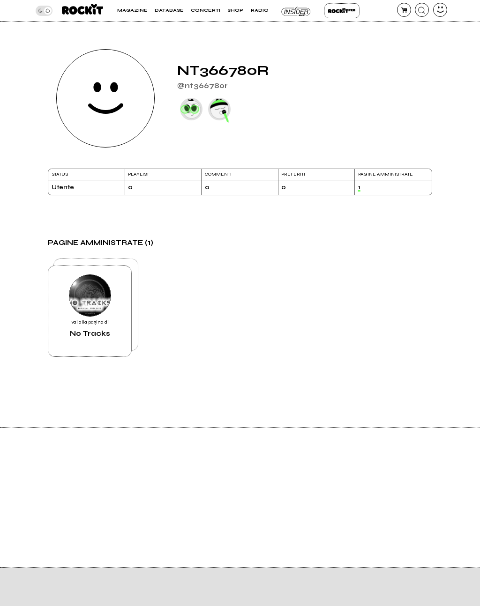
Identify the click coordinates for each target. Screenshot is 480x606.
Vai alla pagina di (90, 306)
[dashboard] (440, 10)
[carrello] (404, 10)
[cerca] (422, 10)
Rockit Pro (342, 10)
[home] (82, 10)
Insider (296, 11)
